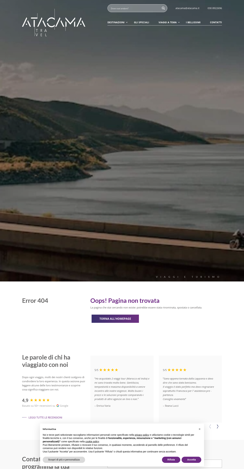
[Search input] (135, 8)
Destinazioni (117, 22)
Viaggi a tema (169, 22)
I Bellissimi (193, 22)
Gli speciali (141, 22)
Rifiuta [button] (171, 459)
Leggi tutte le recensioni (42, 417)
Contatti (216, 22)
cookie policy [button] (92, 441)
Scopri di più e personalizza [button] (64, 459)
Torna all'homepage (116, 319)
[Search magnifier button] (163, 8)
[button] (218, 426)
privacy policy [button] (142, 434)
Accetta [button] (191, 459)
